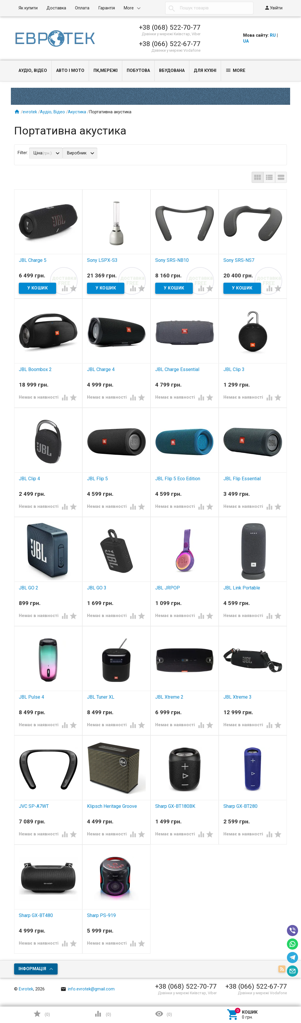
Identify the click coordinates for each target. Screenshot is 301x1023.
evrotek (30, 111)
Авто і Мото (70, 70)
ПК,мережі (105, 70)
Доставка (56, 8)
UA (246, 41)
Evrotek (26, 989)
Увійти (273, 8)
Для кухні (205, 70)
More (129, 8)
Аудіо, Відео (33, 70)
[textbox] (209, 8)
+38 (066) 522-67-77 (169, 44)
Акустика (77, 111)
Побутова (138, 70)
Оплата (82, 8)
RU (273, 35)
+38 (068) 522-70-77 (169, 27)
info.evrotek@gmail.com (88, 989)
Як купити (28, 8)
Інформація (32, 968)
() (41, 1013)
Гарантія (106, 8)
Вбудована (172, 70)
